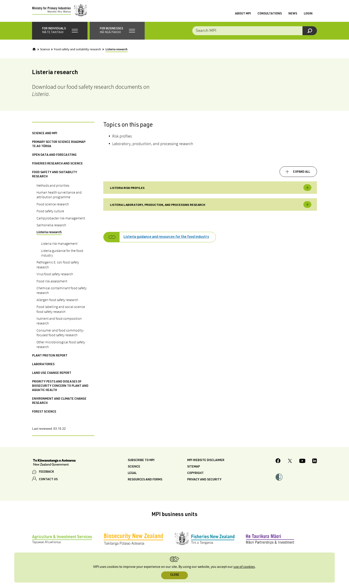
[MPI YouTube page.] (302, 462)
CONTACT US (48, 480)
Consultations (270, 14)
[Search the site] (254, 31)
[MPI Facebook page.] (278, 462)
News (292, 14)
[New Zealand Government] (54, 463)
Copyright (195, 474)
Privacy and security (204, 480)
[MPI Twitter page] (289, 462)
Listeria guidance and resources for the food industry (166, 238)
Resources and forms (145, 480)
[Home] (34, 50)
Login (308, 14)
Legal (132, 474)
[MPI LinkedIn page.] (314, 462)
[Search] (309, 31)
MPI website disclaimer (205, 461)
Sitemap (193, 467)
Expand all (301, 172)
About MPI (243, 14)
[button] (59, 31)
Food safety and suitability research (77, 50)
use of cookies (244, 567)
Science (45, 50)
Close (174, 575)
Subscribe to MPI (141, 461)
